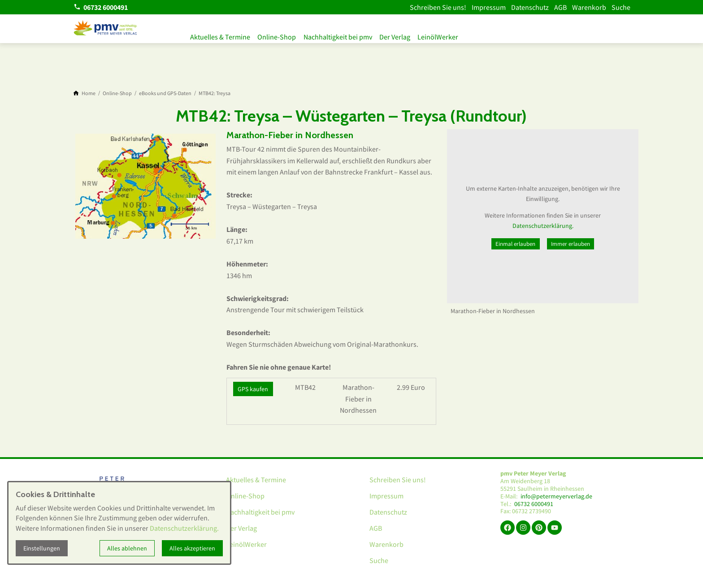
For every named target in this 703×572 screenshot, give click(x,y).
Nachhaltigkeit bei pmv (344, 35)
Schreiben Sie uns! (438, 7)
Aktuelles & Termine (220, 35)
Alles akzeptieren (192, 548)
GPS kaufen (253, 389)
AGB (560, 7)
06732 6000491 (533, 504)
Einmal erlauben (515, 243)
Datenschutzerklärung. (542, 226)
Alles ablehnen (127, 548)
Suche (621, 7)
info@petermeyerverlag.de (556, 496)
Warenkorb (589, 7)
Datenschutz (530, 7)
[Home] (88, 93)
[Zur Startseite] (106, 28)
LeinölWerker (451, 35)
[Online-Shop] (117, 93)
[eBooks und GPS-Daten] (165, 93)
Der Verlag (405, 35)
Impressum (489, 7)
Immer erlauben (570, 243)
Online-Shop (280, 35)
